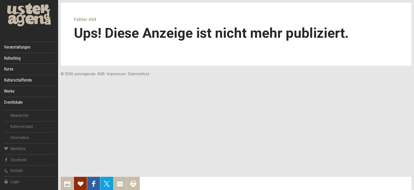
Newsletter (19, 115)
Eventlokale (13, 102)
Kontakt (13, 170)
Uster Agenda (29, 15)
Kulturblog (12, 58)
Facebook (15, 159)
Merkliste (15, 148)
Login (11, 181)
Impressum (116, 74)
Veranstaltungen (17, 47)
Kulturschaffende (18, 80)
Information (19, 137)
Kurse (8, 69)
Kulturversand (21, 126)
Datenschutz (138, 74)
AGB (101, 74)
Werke (9, 91)
